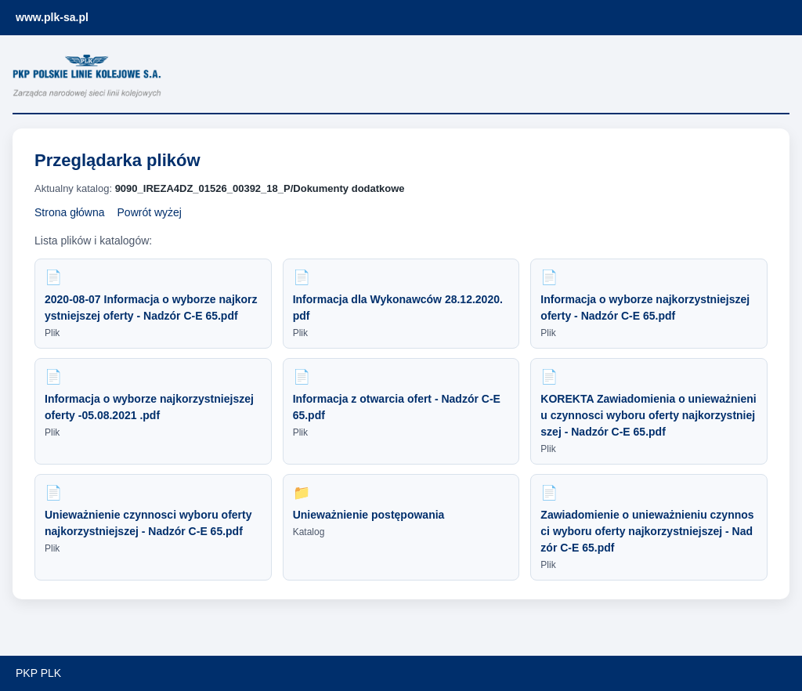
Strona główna (69, 212)
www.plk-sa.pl (52, 17)
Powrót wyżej (149, 212)
